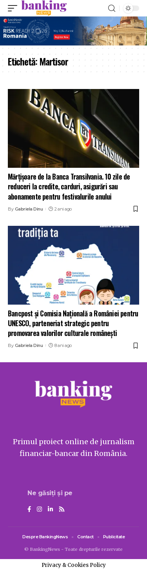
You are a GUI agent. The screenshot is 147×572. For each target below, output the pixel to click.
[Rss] (62, 509)
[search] (111, 8)
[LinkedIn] (50, 509)
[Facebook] (29, 509)
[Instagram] (39, 509)
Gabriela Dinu (29, 209)
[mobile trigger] (14, 8)
